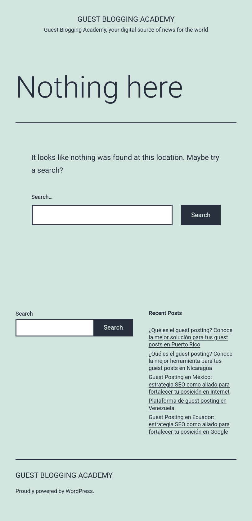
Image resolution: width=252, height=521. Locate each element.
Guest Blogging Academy (125, 19)
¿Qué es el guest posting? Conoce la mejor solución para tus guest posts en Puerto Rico (190, 337)
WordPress (79, 491)
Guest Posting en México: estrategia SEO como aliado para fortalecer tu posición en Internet (189, 384)
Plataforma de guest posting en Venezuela (188, 404)
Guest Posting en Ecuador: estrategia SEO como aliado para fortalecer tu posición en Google (189, 424)
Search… (42, 197)
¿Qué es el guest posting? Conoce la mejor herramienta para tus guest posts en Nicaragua (190, 361)
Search (24, 313)
